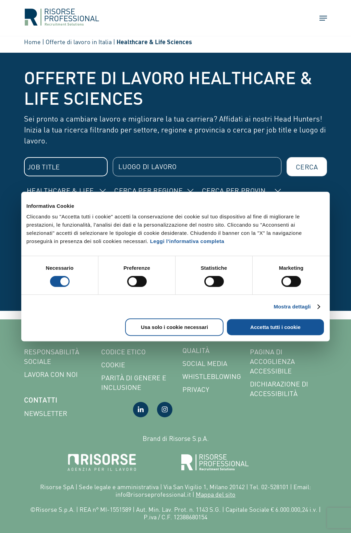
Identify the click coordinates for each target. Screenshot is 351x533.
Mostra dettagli (292, 306)
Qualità (195, 350)
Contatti (40, 400)
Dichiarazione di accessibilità (279, 389)
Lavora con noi (51, 374)
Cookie (113, 364)
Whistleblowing (211, 376)
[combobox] (66, 166)
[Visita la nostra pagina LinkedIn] (140, 409)
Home (32, 42)
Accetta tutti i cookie (275, 327)
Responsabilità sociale (51, 356)
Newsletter (45, 413)
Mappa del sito (215, 494)
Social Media (204, 363)
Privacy (195, 389)
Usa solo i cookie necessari (174, 327)
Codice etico (123, 351)
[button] (320, 18)
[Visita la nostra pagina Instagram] (164, 409)
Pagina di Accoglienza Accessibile (272, 361)
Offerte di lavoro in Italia (79, 42)
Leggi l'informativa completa (187, 241)
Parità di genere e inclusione (133, 382)
